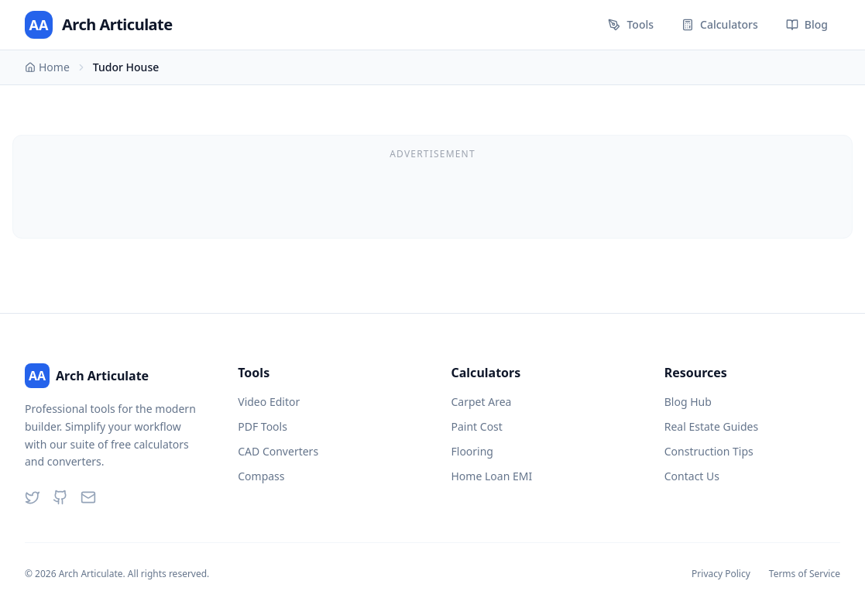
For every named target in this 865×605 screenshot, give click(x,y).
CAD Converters (278, 451)
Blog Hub (688, 401)
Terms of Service (804, 574)
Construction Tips (708, 451)
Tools (631, 24)
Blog (807, 24)
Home (47, 67)
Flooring (472, 451)
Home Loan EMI (492, 476)
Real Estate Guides (711, 426)
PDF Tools (262, 426)
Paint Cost (477, 426)
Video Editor (269, 401)
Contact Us (691, 476)
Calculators (719, 24)
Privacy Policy (721, 574)
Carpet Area (481, 401)
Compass (261, 476)
